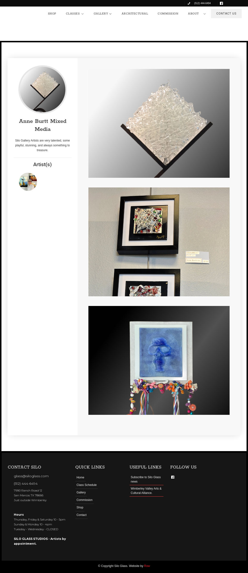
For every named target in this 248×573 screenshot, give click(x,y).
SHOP (52, 13)
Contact (81, 515)
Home (80, 477)
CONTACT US (226, 13)
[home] (23, 12)
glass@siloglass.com (31, 476)
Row (147, 566)
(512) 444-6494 (26, 483)
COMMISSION (168, 13)
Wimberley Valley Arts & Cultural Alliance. (146, 491)
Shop (80, 507)
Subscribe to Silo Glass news (146, 479)
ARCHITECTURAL (135, 13)
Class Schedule (87, 485)
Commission (85, 500)
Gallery (81, 492)
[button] (75, 14)
